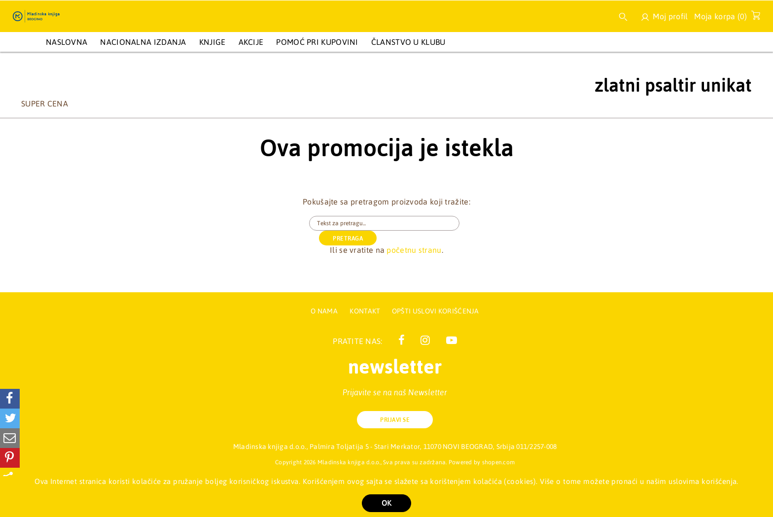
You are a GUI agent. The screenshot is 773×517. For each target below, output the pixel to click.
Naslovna (66, 41)
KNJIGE (212, 41)
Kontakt (366, 311)
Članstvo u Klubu (408, 41)
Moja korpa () (724, 18)
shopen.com (498, 462)
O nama (324, 311)
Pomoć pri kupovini (317, 41)
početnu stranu (413, 235)
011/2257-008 (536, 446)
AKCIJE (251, 41)
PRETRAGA (498, 223)
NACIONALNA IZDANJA (143, 41)
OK (386, 503)
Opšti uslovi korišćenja (435, 311)
